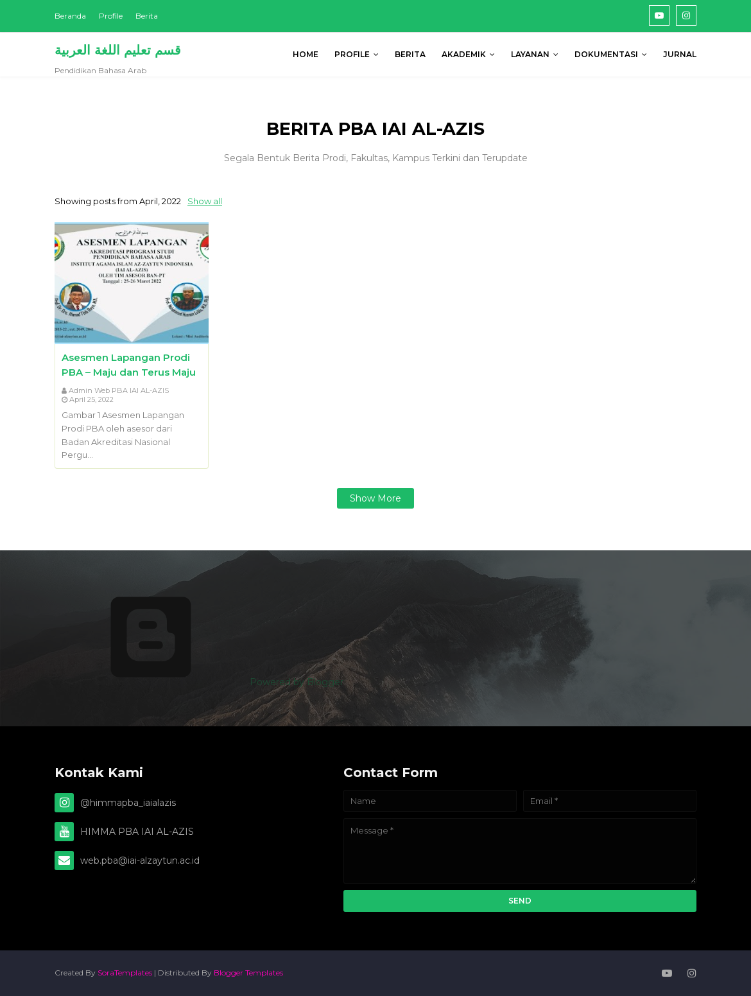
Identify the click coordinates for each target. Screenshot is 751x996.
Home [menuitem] (305, 54)
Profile (111, 16)
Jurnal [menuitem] (679, 54)
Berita (146, 16)
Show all (204, 201)
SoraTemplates (125, 972)
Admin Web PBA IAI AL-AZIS (119, 390)
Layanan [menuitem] (530, 54)
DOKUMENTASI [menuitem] (606, 54)
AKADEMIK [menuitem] (464, 54)
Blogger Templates (248, 972)
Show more (375, 498)
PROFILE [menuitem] (352, 54)
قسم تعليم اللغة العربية (118, 50)
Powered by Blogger (199, 682)
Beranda (70, 16)
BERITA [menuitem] (410, 54)
